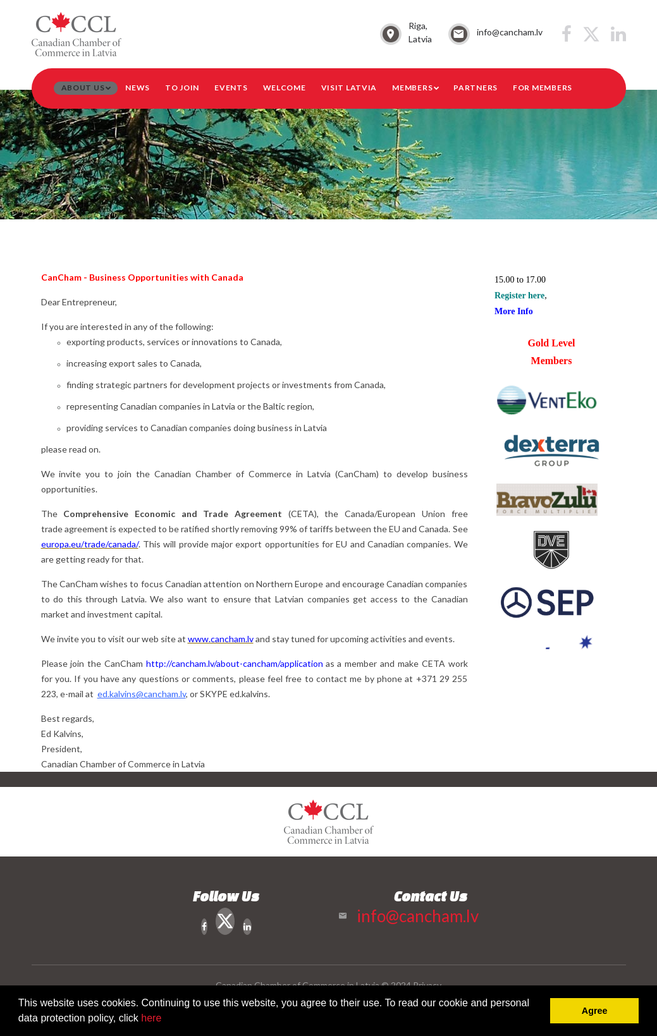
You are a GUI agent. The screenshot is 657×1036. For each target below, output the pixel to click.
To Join (182, 87)
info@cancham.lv (510, 32)
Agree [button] (595, 1011)
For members (542, 87)
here (151, 1018)
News (137, 87)
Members (412, 87)
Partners (475, 87)
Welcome (284, 87)
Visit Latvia (349, 87)
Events (230, 87)
